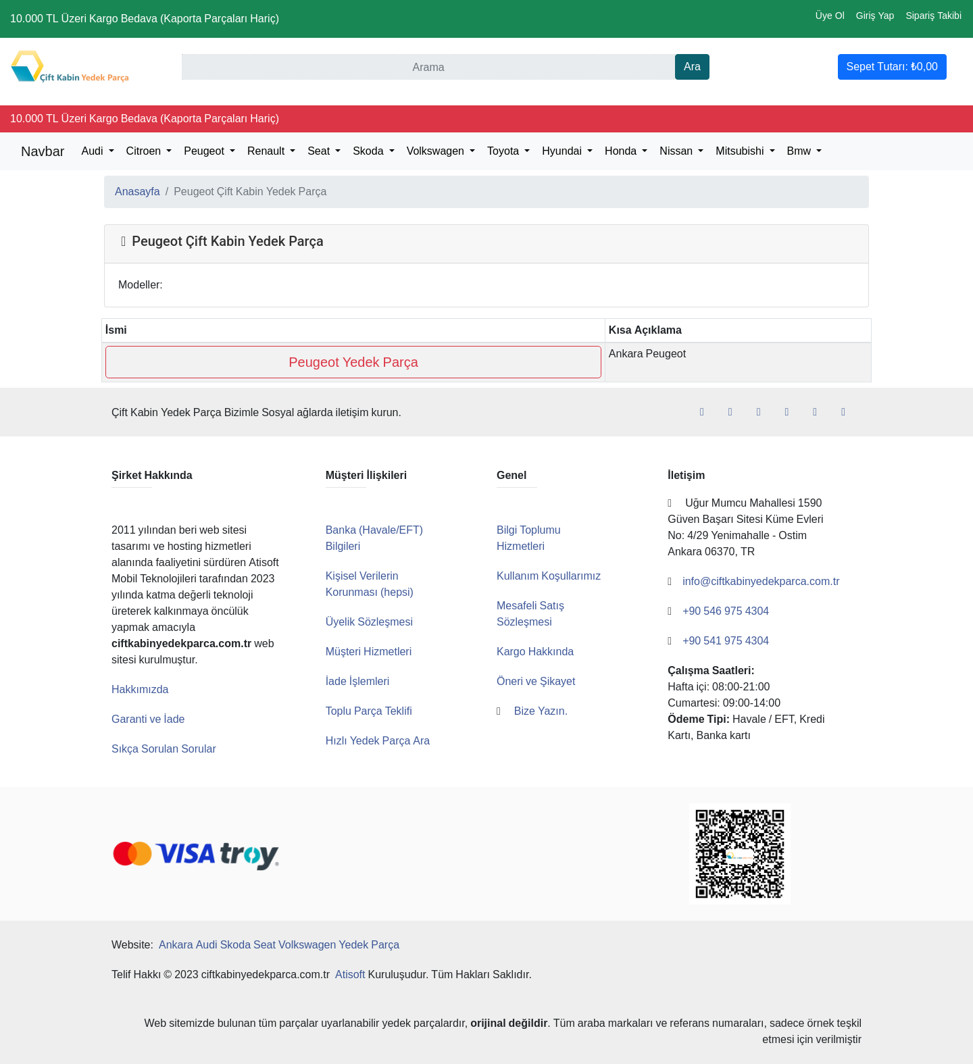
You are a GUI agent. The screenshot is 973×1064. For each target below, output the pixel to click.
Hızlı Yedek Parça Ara (378, 741)
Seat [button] (319, 151)
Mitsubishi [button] (741, 151)
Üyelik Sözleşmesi (369, 622)
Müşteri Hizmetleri (369, 651)
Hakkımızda (139, 689)
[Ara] (428, 67)
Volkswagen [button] (437, 151)
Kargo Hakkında (535, 651)
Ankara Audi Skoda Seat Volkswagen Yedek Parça (279, 945)
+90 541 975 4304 (730, 657)
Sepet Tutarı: (893, 66)
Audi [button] (93, 151)
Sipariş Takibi (933, 15)
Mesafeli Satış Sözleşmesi (530, 614)
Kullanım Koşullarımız (549, 576)
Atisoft (350, 974)
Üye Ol (830, 15)
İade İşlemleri (358, 681)
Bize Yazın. (547, 711)
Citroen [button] (145, 151)
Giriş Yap (875, 15)
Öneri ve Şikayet (536, 681)
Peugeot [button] (205, 151)
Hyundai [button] (563, 151)
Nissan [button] (677, 151)
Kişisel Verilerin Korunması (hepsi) (370, 584)
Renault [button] (267, 151)
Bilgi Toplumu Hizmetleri (529, 538)
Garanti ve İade (148, 719)
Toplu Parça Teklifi (369, 711)
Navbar (42, 151)
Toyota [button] (504, 151)
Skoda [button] (369, 151)
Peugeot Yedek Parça (353, 362)
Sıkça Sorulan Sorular (163, 749)
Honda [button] (622, 151)
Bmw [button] (800, 151)
